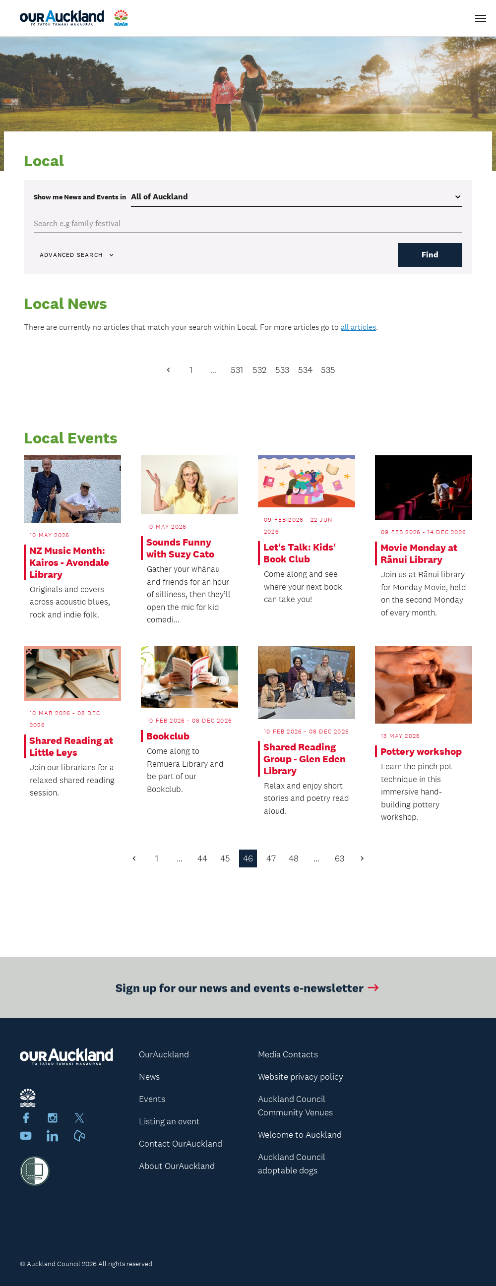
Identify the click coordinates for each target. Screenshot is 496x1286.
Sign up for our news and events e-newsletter (248, 993)
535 (328, 370)
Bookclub (167, 736)
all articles (358, 327)
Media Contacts (288, 1054)
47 (271, 858)
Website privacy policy (300, 1076)
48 (294, 858)
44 (202, 858)
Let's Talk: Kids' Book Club (299, 553)
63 (339, 858)
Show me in (80, 196)
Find (430, 254)
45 (225, 858)
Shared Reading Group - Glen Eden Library (304, 759)
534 (305, 370)
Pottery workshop (421, 751)
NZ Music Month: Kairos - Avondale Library (69, 562)
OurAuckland (164, 1054)
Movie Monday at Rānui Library (418, 553)
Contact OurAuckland (180, 1143)
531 (237, 370)
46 (248, 858)
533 (282, 370)
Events (152, 1099)
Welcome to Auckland (300, 1134)
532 (259, 370)
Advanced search (77, 255)
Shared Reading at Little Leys (71, 746)
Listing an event (169, 1121)
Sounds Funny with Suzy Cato (180, 548)
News (149, 1076)
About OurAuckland (177, 1166)
